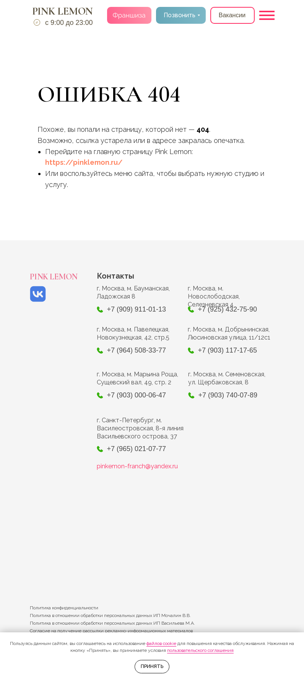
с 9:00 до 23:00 (69, 22)
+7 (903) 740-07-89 (228, 395)
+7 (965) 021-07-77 (136, 449)
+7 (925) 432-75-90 (227, 309)
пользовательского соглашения (200, 650)
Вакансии (232, 15)
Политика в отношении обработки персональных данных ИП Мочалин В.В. (110, 615)
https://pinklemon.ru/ (84, 162)
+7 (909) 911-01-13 (136, 309)
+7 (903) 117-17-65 (227, 350)
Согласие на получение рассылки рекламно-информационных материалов (111, 630)
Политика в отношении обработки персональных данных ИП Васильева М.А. (112, 623)
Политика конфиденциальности (64, 607)
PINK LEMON (62, 11)
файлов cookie (161, 643)
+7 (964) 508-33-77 (136, 350)
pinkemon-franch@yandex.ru (137, 466)
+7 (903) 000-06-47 (136, 395)
